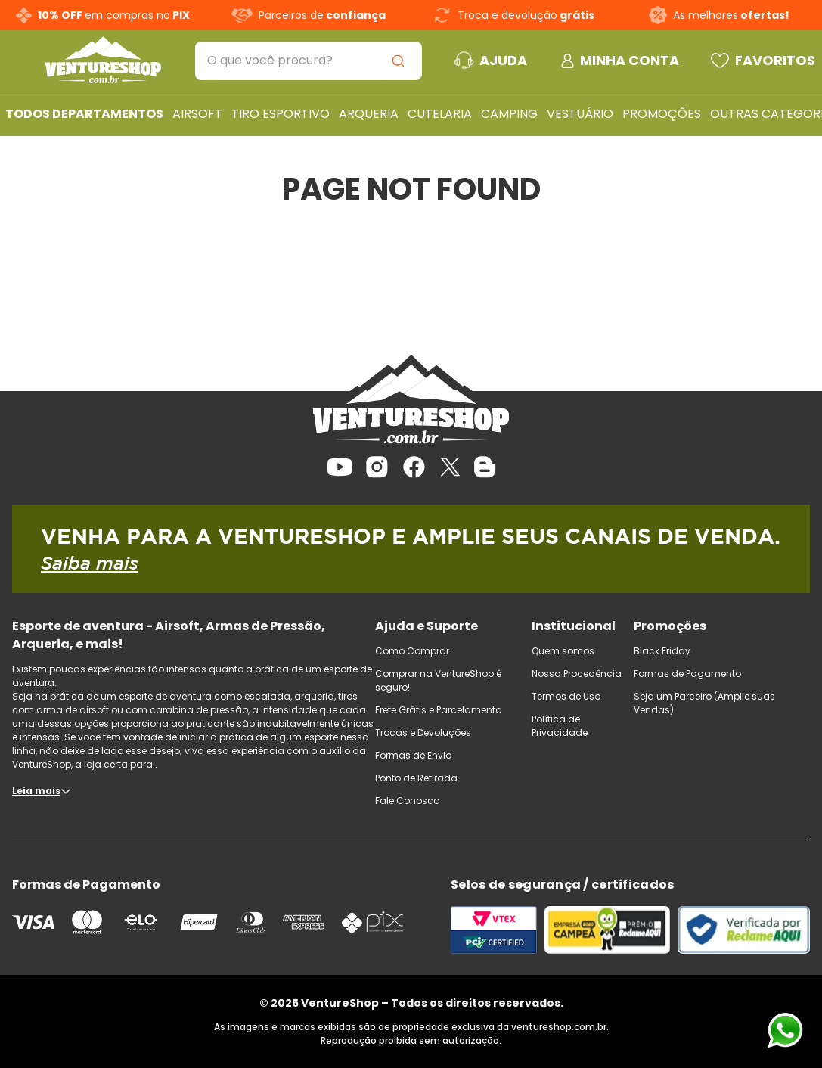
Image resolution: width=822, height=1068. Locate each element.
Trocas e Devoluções (423, 732)
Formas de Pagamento (687, 673)
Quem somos (563, 650)
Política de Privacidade (560, 726)
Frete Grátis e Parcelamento (438, 709)
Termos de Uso (566, 696)
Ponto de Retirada (416, 778)
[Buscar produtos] (401, 61)
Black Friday (662, 650)
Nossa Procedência (577, 673)
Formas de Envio (413, 755)
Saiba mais (89, 562)
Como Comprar (412, 650)
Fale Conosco (407, 800)
